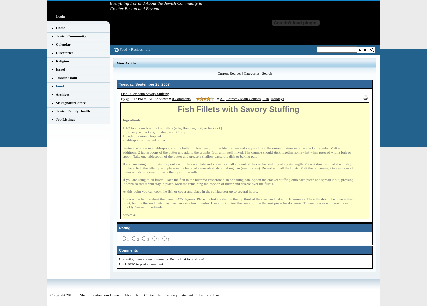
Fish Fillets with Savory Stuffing (145, 94)
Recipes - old (140, 49)
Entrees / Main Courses (243, 99)
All (222, 99)
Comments (181, 99)
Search (267, 73)
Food (123, 49)
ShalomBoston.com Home (99, 295)
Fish (265, 99)
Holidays (277, 99)
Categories (252, 73)
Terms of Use (209, 295)
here (131, 264)
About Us (131, 295)
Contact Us (152, 295)
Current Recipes (229, 73)
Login (60, 16)
